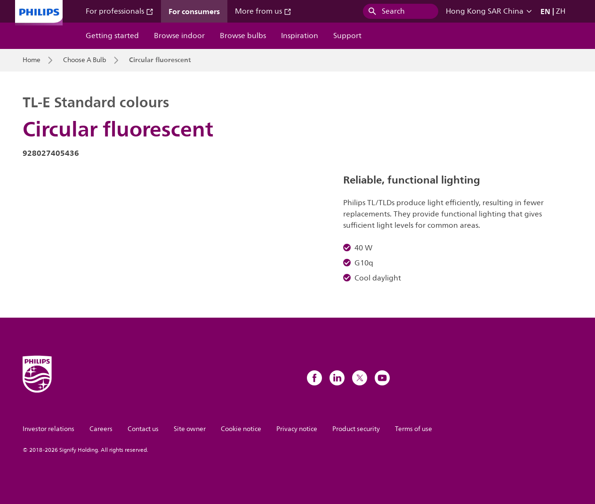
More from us (263, 11)
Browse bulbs (243, 36)
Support (347, 36)
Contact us (143, 429)
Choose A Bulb (84, 60)
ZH (560, 11)
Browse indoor (179, 36)
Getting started (112, 36)
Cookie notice (241, 429)
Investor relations (48, 429)
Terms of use (413, 429)
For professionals (119, 11)
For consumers (194, 11)
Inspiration (299, 36)
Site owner (190, 429)
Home (31, 60)
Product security (356, 429)
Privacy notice (296, 429)
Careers (101, 429)
